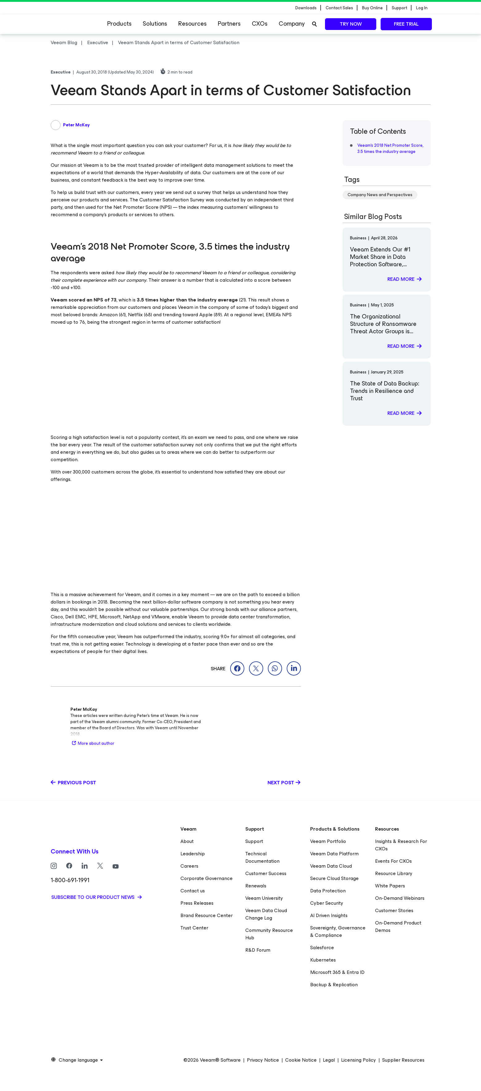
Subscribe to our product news (93, 897)
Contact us (192, 891)
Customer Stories (394, 910)
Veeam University (264, 898)
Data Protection (328, 891)
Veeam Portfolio (328, 841)
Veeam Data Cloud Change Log (266, 914)
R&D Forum (257, 950)
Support (254, 841)
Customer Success (265, 873)
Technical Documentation (262, 857)
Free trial (406, 24)
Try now (351, 24)
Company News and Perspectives (380, 194)
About (187, 841)
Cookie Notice (301, 1060)
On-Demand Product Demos (398, 926)
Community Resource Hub (269, 934)
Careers (189, 866)
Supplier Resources (403, 1060)
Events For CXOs (393, 861)
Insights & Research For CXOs (401, 845)
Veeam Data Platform (334, 853)
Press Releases (196, 903)
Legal (329, 1060)
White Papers (390, 886)
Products (119, 24)
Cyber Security (326, 903)
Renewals (255, 886)
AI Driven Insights (329, 915)
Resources (192, 24)
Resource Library (393, 873)
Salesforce (322, 947)
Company (292, 24)
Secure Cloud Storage (334, 878)
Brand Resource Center (206, 915)
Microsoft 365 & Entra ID (337, 972)
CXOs (260, 24)
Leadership (192, 853)
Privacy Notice (263, 1060)
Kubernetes (323, 960)
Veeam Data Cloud (331, 866)
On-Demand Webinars (399, 898)
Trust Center (194, 928)
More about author (92, 743)
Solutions (155, 24)
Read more (401, 279)
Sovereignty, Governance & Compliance (337, 931)
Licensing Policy (358, 1060)
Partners (229, 24)
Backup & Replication (334, 984)
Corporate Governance (206, 878)
